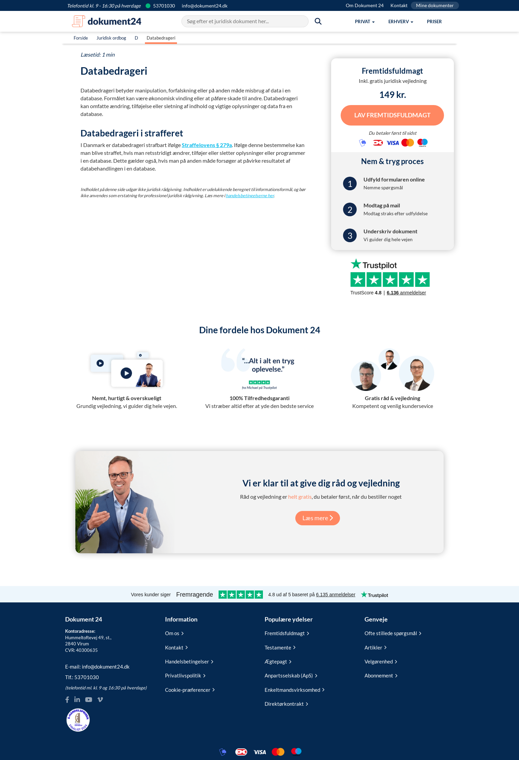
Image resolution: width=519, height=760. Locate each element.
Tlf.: (82, 676)
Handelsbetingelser (189, 660)
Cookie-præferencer (189, 688)
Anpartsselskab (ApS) (291, 674)
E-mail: (97, 665)
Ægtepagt (278, 660)
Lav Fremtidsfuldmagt (392, 114)
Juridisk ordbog (111, 38)
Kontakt (398, 5)
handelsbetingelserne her (250, 195)
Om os (174, 632)
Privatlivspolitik (185, 674)
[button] (365, 21)
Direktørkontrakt (286, 702)
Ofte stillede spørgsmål (393, 632)
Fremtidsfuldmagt (287, 632)
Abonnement (381, 674)
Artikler (375, 646)
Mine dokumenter (435, 5)
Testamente (280, 646)
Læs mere (317, 516)
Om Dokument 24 (365, 5)
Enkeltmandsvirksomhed (294, 688)
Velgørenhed (381, 660)
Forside (81, 38)
